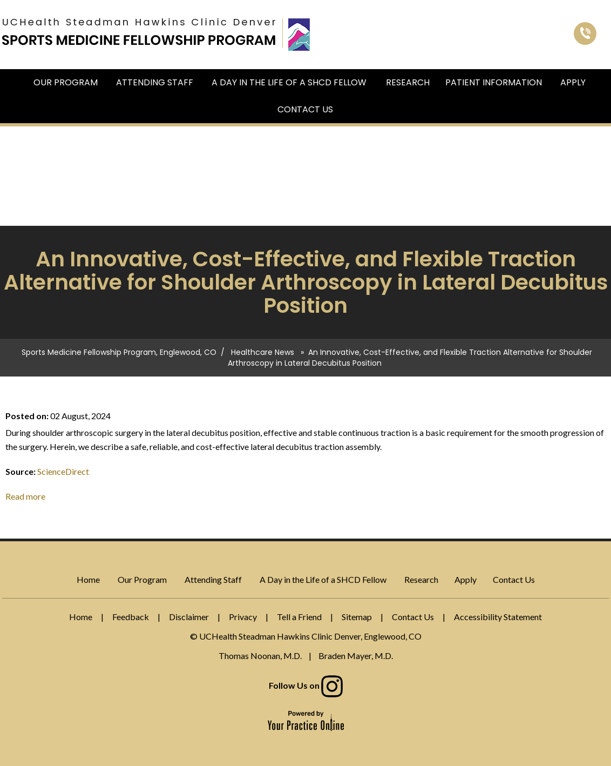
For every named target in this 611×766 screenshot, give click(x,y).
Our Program (65, 82)
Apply (573, 82)
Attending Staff (154, 82)
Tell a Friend (299, 617)
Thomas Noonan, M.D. (260, 655)
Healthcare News (262, 352)
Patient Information (493, 82)
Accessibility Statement (498, 617)
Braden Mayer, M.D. (355, 655)
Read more (25, 496)
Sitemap (357, 617)
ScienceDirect (63, 471)
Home (18, 82)
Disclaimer (189, 617)
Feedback (130, 617)
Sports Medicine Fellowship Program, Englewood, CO (119, 352)
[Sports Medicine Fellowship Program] (138, 31)
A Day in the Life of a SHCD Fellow (289, 82)
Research (408, 82)
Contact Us (305, 109)
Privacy (243, 617)
